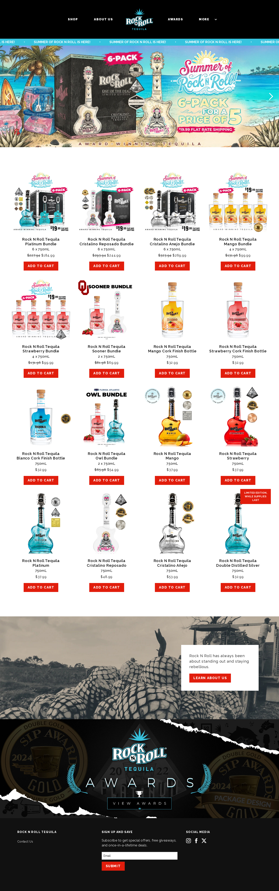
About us (103, 19)
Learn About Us (210, 678)
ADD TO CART (41, 266)
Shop (73, 19)
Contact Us (25, 841)
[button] (206, 19)
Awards (175, 19)
